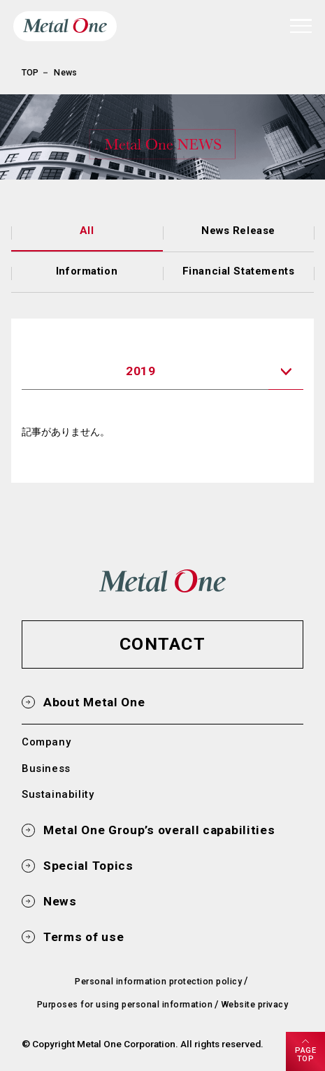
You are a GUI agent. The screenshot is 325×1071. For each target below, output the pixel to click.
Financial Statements (238, 271)
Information (87, 271)
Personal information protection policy (158, 981)
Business (46, 768)
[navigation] (301, 26)
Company (46, 742)
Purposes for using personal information (124, 1004)
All (87, 230)
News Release (238, 230)
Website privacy (254, 1004)
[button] (162, 644)
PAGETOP (305, 1054)
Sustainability (58, 794)
